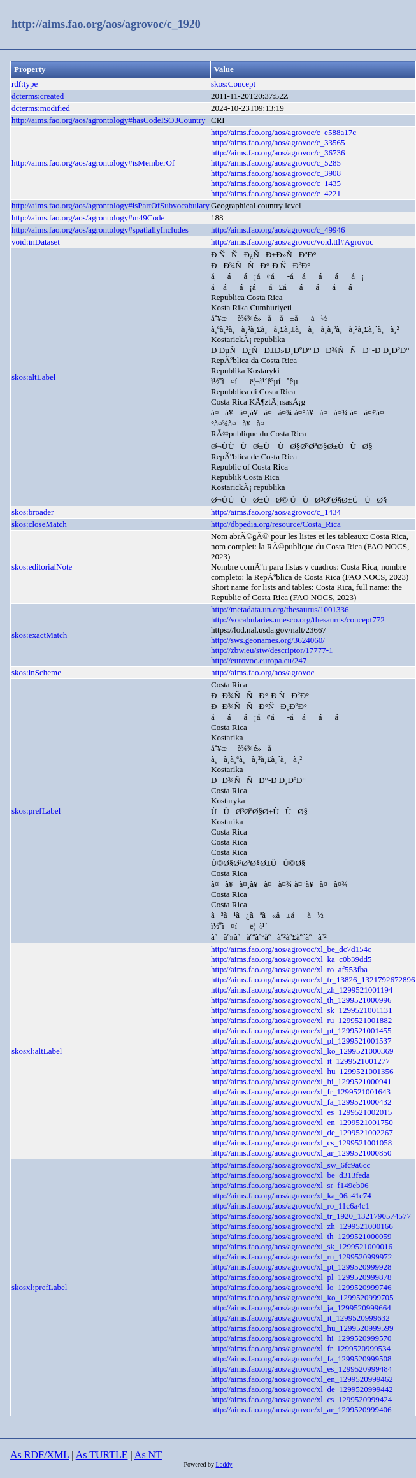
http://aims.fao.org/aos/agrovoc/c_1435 (276, 183)
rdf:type (24, 84)
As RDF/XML (39, 1454)
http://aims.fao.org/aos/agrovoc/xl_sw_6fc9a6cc (290, 1165)
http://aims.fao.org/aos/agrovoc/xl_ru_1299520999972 (301, 1256)
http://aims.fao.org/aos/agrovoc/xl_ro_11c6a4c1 (290, 1205)
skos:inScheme (36, 672)
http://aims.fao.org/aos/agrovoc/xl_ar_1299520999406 (301, 1409)
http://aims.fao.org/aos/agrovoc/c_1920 (106, 24)
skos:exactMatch (39, 635)
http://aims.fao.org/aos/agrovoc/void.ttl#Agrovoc (292, 242)
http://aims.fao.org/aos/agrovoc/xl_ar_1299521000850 (301, 1153)
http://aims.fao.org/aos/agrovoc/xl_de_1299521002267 (302, 1132)
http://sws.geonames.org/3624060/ (268, 640)
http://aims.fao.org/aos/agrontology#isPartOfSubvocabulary (110, 205)
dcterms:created (37, 96)
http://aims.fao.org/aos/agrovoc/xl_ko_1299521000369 (302, 1051)
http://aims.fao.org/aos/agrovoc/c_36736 (278, 152)
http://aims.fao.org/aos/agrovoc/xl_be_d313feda (290, 1175)
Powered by (199, 1464)
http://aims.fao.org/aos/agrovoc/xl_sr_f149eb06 (289, 1185)
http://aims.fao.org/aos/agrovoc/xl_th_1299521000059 (301, 1236)
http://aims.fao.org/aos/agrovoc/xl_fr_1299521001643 (301, 1091)
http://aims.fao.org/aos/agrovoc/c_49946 (278, 229)
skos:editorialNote (41, 566)
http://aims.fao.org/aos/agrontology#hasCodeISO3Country (108, 120)
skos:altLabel (33, 377)
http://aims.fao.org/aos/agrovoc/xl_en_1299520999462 (302, 1379)
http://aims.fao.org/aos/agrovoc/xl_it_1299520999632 (300, 1318)
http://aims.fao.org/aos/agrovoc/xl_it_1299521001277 (300, 1061)
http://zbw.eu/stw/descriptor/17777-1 (272, 650)
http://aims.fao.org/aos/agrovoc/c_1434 (276, 512)
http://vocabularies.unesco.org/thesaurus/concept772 (298, 619)
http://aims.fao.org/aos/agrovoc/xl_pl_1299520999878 (301, 1277)
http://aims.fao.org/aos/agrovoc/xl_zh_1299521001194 (301, 989)
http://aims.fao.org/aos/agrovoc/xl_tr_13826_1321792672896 (313, 979)
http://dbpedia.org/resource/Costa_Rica (276, 524)
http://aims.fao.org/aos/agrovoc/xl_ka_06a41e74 (291, 1195)
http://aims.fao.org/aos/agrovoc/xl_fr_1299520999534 (301, 1348)
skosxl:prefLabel (39, 1287)
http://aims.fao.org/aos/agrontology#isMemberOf (93, 163)
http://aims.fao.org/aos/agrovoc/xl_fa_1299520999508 (301, 1358)
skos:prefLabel (36, 810)
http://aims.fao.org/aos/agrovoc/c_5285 (276, 163)
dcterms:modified (40, 108)
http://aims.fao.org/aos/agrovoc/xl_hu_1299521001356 (302, 1071)
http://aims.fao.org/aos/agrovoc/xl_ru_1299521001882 (301, 1020)
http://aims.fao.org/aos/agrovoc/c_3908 (276, 173)
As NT (148, 1454)
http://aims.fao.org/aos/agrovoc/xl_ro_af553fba (289, 969)
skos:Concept (233, 84)
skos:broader (32, 512)
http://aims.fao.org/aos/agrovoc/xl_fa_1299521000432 (301, 1102)
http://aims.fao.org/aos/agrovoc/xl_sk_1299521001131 (301, 1010)
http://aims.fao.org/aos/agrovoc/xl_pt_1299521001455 (301, 1030)
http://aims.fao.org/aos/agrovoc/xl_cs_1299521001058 (301, 1142)
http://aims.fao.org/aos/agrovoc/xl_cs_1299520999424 (301, 1399)
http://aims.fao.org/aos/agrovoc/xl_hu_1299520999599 (302, 1328)
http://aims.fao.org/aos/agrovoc (262, 672)
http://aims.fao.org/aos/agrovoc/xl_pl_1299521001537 (301, 1040)
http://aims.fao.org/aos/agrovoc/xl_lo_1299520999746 (301, 1287)
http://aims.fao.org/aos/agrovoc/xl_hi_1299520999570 (301, 1338)
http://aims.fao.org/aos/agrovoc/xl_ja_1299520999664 (301, 1307)
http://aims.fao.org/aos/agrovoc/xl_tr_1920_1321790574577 (311, 1216)
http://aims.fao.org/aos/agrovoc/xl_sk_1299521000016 (301, 1246)
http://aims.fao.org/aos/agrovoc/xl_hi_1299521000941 (301, 1081)
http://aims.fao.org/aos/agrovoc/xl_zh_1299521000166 (302, 1226)
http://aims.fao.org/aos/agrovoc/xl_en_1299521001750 (302, 1122)
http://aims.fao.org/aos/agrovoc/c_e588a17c (283, 132)
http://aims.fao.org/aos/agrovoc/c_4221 (276, 193)
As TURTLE (102, 1454)
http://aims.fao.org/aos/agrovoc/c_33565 (278, 142)
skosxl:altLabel (36, 1051)
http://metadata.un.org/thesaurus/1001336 (279, 609)
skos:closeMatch (39, 524)
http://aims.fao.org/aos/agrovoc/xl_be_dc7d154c (291, 949)
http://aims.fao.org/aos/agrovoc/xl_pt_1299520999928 (301, 1267)
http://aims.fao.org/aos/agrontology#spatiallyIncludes (100, 229)
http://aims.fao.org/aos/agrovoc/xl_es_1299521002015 (301, 1112)
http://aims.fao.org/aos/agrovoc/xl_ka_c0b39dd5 (291, 959)
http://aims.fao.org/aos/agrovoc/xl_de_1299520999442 (302, 1389)
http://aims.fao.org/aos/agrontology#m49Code (87, 217)
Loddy (223, 1464)
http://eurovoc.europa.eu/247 (258, 660)
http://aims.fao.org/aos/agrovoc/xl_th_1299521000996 (301, 1000)
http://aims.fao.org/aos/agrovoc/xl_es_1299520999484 (301, 1369)
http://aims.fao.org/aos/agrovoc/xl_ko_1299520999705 (302, 1297)
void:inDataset (35, 242)
